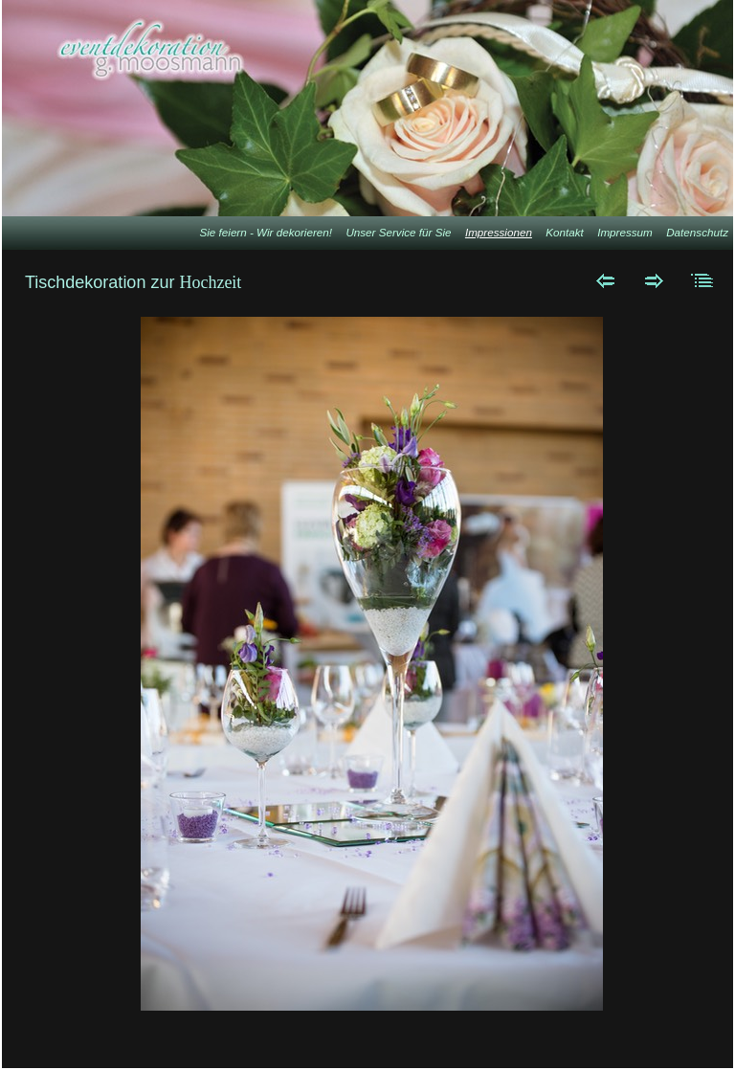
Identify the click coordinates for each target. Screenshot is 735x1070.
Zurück (605, 280)
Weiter (654, 280)
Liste (703, 280)
